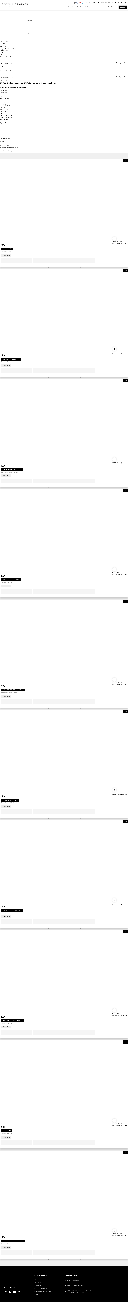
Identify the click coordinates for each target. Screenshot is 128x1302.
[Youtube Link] (80, 3)
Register (93, 3)
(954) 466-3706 (4, 145)
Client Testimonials (41, 1288)
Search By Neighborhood (88, 7)
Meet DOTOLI (102, 7)
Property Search (73, 7)
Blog (36, 1294)
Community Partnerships (43, 1291)
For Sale (2, 43)
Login (89, 3)
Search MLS (38, 1282)
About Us (37, 1285)
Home (65, 7)
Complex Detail (5, 41)
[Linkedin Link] (82, 3)
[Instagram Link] (75, 3)
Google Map (3, 80)
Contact (123, 7)
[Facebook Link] (77, 3)
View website (4, 144)
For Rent (2, 45)
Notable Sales (112, 7)
